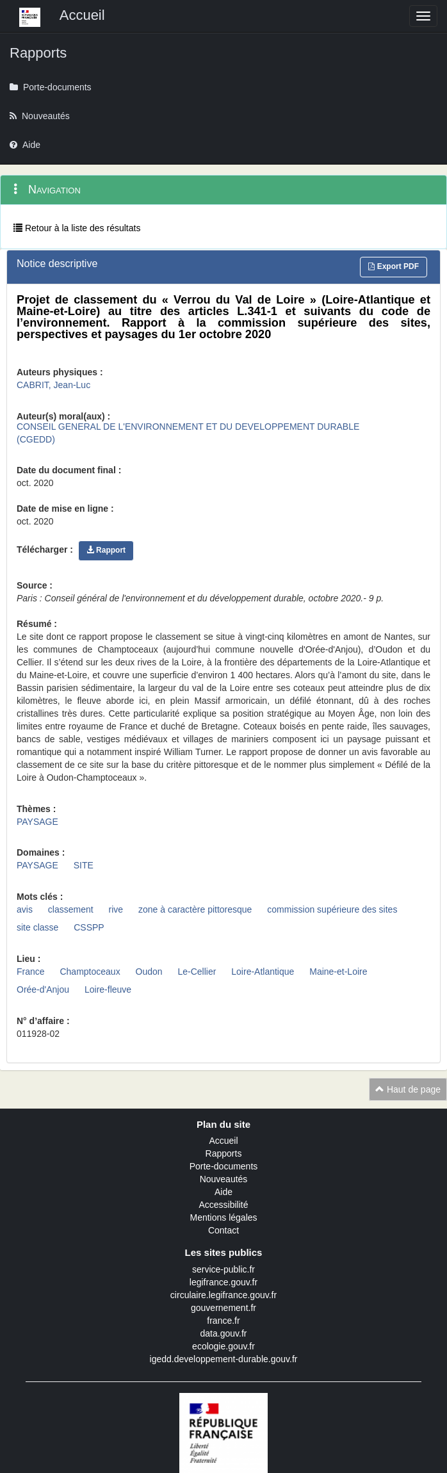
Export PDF (393, 266)
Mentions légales (223, 1217)
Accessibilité (223, 1205)
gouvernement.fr (223, 1308)
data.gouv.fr (223, 1333)
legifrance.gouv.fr (223, 1282)
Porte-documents (224, 1166)
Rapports (224, 1153)
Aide (223, 1192)
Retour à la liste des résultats (76, 228)
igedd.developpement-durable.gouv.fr (224, 1359)
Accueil (223, 1140)
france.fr (223, 1320)
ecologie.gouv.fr (223, 1346)
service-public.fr (223, 1269)
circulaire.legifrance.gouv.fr (223, 1295)
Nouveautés (224, 1179)
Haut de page (408, 1089)
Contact (223, 1230)
